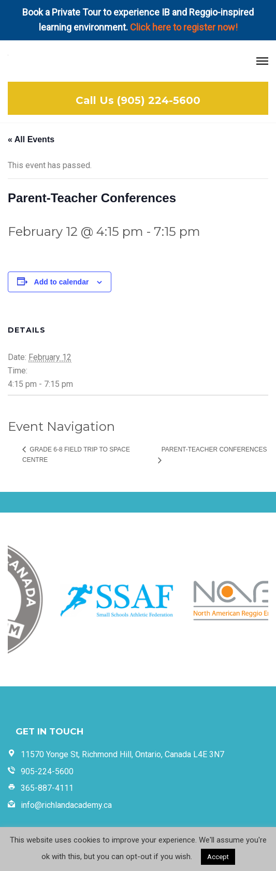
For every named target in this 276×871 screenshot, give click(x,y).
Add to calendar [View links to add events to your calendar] (61, 282)
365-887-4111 (47, 788)
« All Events (31, 139)
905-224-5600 (47, 771)
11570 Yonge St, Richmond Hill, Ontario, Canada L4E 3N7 (122, 754)
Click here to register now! (184, 27)
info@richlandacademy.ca (66, 805)
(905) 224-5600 (158, 100)
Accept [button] (218, 857)
